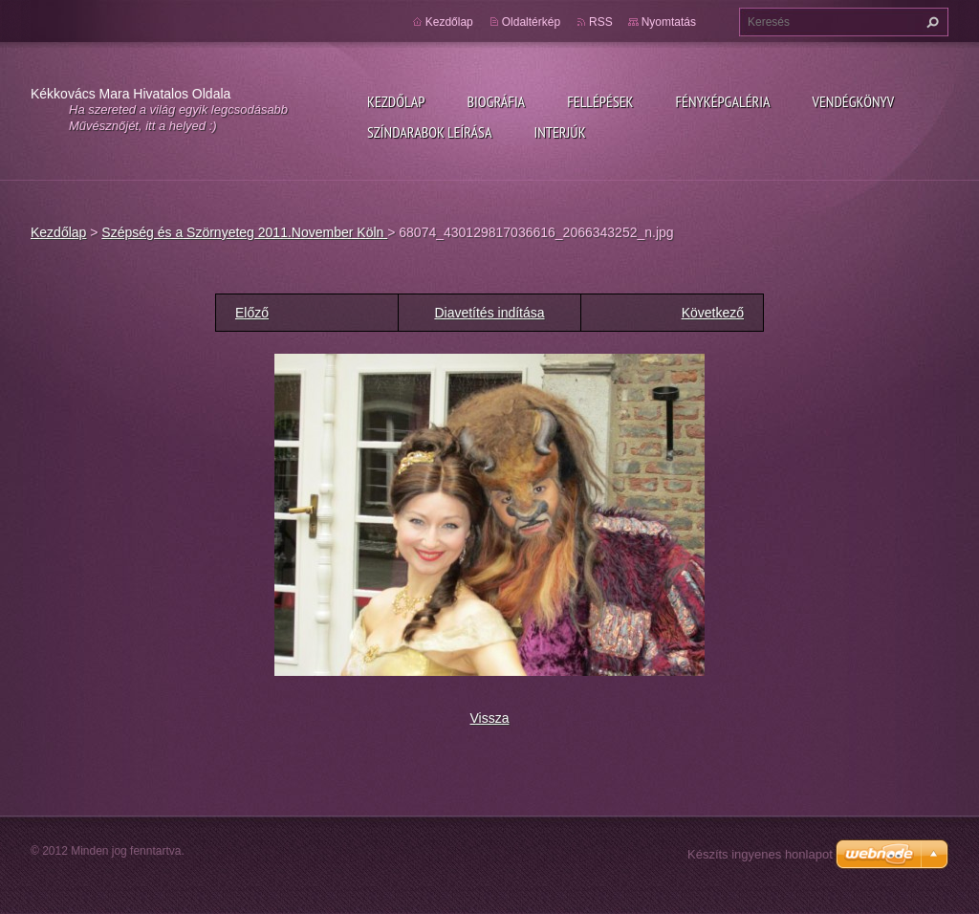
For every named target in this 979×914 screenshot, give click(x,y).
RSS (601, 22)
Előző (252, 312)
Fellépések (600, 101)
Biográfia (496, 101)
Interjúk (559, 131)
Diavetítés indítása (489, 312)
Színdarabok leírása (429, 131)
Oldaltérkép (531, 22)
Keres (930, 22)
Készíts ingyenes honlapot (760, 854)
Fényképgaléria (723, 101)
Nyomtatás (669, 22)
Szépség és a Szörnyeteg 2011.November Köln (244, 232)
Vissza (490, 718)
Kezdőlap (395, 101)
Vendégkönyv (854, 101)
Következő (713, 312)
